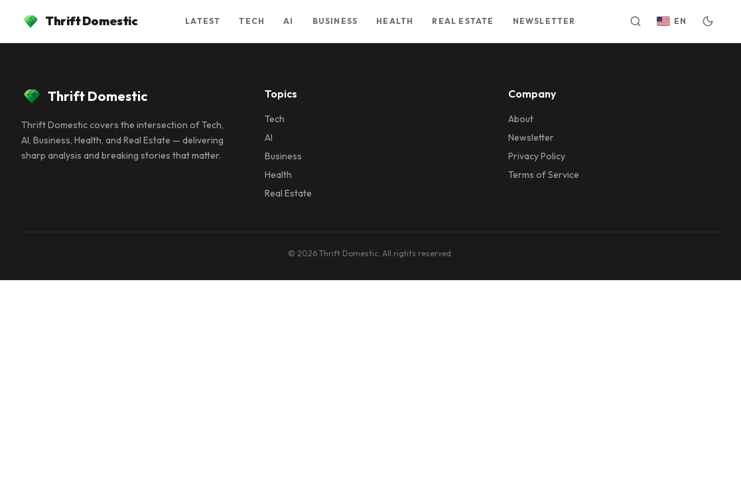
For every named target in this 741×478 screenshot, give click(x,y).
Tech (275, 119)
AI (269, 137)
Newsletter (531, 137)
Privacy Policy (536, 156)
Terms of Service (543, 175)
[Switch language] (671, 21)
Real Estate (288, 193)
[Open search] (635, 21)
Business (283, 156)
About (520, 119)
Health (278, 175)
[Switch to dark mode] (708, 21)
